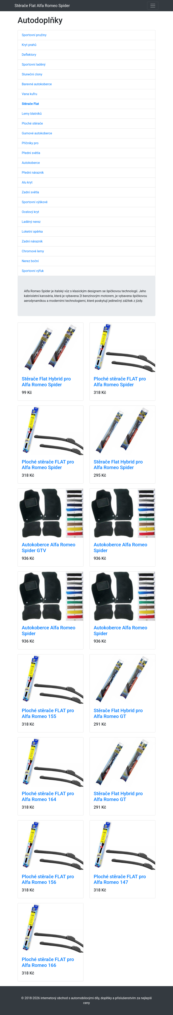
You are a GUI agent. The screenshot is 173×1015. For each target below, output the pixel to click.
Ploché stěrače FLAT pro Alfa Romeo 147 (120, 879)
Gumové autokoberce (37, 133)
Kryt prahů (29, 45)
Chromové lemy (33, 251)
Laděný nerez (31, 222)
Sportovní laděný (34, 64)
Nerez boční (30, 261)
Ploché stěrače (32, 123)
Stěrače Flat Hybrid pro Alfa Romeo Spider (46, 381)
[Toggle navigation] (152, 6)
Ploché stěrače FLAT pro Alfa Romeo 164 (48, 796)
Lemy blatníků (32, 114)
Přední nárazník (33, 172)
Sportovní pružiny (34, 35)
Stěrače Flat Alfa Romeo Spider (42, 5)
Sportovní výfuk (33, 271)
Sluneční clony (32, 74)
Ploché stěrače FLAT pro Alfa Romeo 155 (48, 713)
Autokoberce (31, 163)
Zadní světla (30, 192)
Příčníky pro (30, 143)
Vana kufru (29, 94)
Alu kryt (27, 182)
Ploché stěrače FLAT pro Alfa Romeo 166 (48, 962)
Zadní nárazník (32, 241)
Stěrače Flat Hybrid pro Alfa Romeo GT (118, 713)
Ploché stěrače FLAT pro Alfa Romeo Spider (120, 381)
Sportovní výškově (35, 202)
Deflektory (29, 55)
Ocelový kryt (30, 212)
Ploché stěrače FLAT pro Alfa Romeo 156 (48, 879)
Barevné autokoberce (37, 84)
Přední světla (31, 153)
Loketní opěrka (32, 231)
